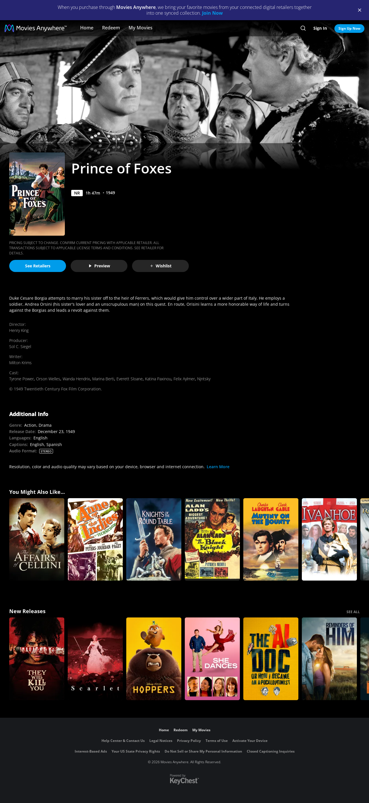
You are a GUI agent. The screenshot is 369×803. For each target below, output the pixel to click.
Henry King (19, 330)
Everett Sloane (129, 378)
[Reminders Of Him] (329, 658)
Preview (99, 266)
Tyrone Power (21, 378)
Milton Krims (20, 362)
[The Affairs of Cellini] (36, 539)
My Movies (141, 27)
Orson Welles (48, 378)
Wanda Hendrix (76, 378)
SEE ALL (353, 611)
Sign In (320, 28)
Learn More (218, 466)
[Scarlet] (95, 658)
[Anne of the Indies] (95, 539)
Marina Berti (103, 378)
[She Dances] (212, 658)
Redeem (111, 27)
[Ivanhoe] (329, 539)
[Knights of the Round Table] (153, 539)
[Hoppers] (153, 658)
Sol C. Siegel (20, 346)
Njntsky (203, 378)
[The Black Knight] (212, 539)
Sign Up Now (349, 28)
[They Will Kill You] (36, 658)
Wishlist (161, 266)
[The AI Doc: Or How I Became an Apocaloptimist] (270, 658)
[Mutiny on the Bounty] (270, 539)
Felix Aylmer (184, 378)
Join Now (212, 13)
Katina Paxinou (158, 378)
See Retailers (37, 266)
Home (86, 27)
